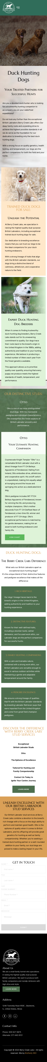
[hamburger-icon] (18, 8)
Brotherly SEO (30, 1053)
